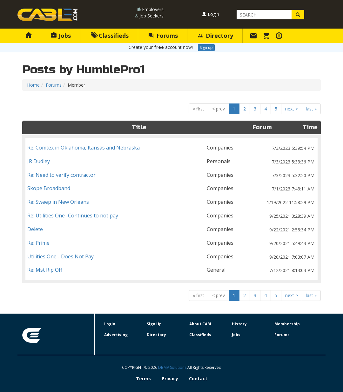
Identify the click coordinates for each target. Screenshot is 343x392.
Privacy (170, 378)
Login (210, 14)
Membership (287, 324)
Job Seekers (151, 16)
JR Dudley (171, 161)
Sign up (206, 47)
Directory (215, 35)
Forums (163, 35)
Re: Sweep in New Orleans (171, 202)
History (239, 324)
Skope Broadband (171, 188)
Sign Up (154, 324)
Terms (143, 378)
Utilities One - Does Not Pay (171, 256)
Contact (198, 378)
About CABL (200, 324)
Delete (171, 229)
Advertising (116, 334)
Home (33, 85)
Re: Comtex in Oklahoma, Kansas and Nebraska (171, 147)
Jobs (61, 35)
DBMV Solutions (172, 367)
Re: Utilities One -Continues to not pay (171, 215)
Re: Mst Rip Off (171, 270)
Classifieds (110, 35)
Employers (153, 9)
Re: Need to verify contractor (171, 175)
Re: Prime (171, 243)
